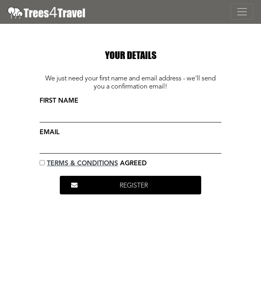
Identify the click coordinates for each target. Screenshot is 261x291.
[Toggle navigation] (242, 12)
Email (49, 132)
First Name (59, 101)
